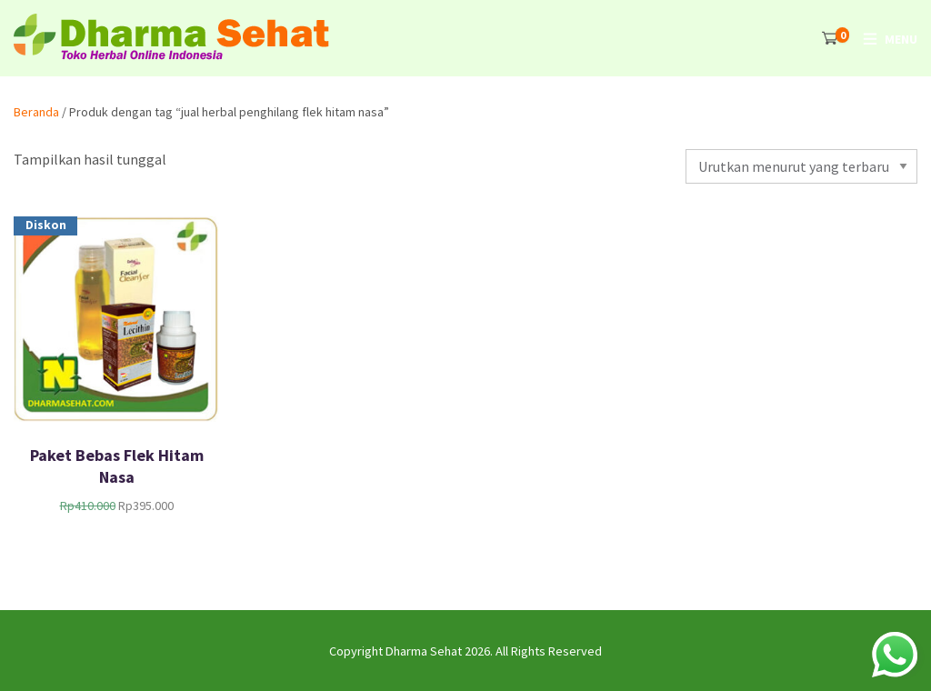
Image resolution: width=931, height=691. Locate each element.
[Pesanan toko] (801, 166)
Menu (901, 39)
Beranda (36, 112)
